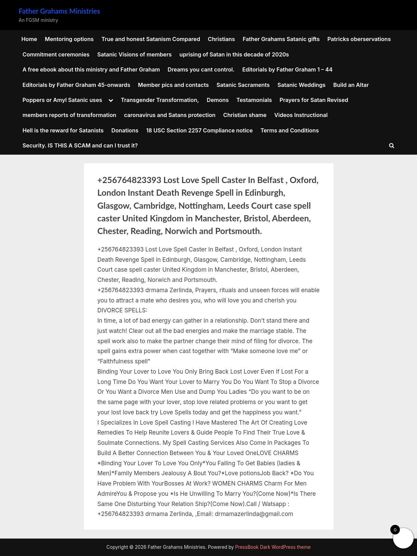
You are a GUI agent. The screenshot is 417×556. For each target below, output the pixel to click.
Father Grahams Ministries (59, 11)
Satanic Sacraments (243, 84)
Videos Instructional (301, 115)
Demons (218, 99)
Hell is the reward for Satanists (63, 130)
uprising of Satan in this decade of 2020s (234, 54)
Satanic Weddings (301, 84)
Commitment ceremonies (56, 54)
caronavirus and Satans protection (169, 115)
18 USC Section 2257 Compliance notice (199, 130)
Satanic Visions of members (134, 54)
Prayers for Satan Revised (313, 99)
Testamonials (254, 99)
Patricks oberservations (359, 39)
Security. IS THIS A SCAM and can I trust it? (80, 145)
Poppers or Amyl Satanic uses (62, 99)
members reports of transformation (69, 115)
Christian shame (245, 115)
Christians (221, 39)
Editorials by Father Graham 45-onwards (76, 84)
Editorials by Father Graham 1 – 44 (287, 69)
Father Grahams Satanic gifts (281, 39)
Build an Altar (351, 84)
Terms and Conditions (289, 130)
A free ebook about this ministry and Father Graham (91, 69)
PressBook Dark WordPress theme (273, 547)
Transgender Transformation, (160, 99)
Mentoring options (69, 39)
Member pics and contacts (173, 84)
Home (29, 39)
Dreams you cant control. (201, 69)
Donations (125, 130)
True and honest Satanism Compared (150, 39)
